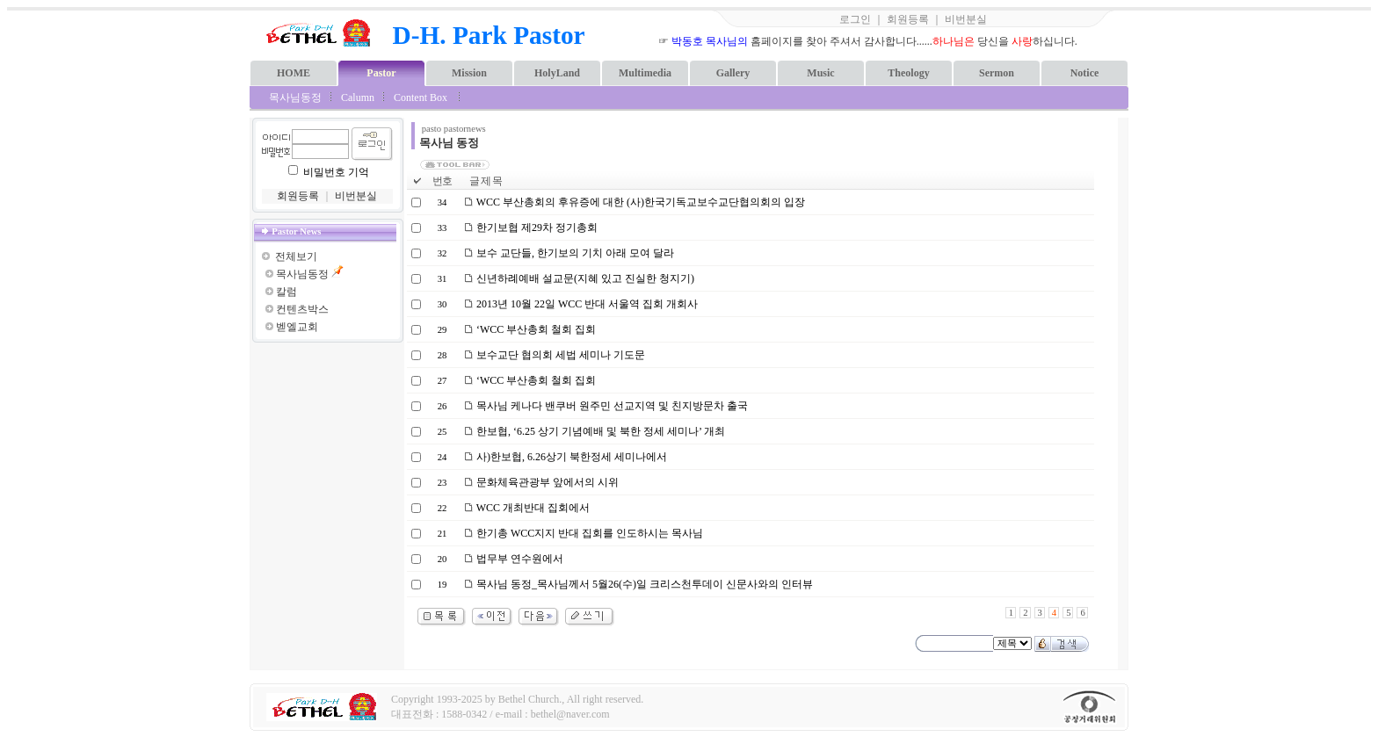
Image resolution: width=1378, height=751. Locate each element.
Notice (1084, 73)
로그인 (855, 19)
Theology (908, 73)
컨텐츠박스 (302, 309)
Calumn (357, 97)
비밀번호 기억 (336, 172)
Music (820, 73)
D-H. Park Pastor (489, 35)
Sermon (996, 73)
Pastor (380, 73)
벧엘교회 (297, 327)
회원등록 (908, 19)
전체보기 (296, 256)
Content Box (420, 97)
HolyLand (557, 73)
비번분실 (966, 19)
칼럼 (286, 291)
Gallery (733, 73)
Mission (469, 73)
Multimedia (645, 73)
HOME (293, 73)
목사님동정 (295, 97)
